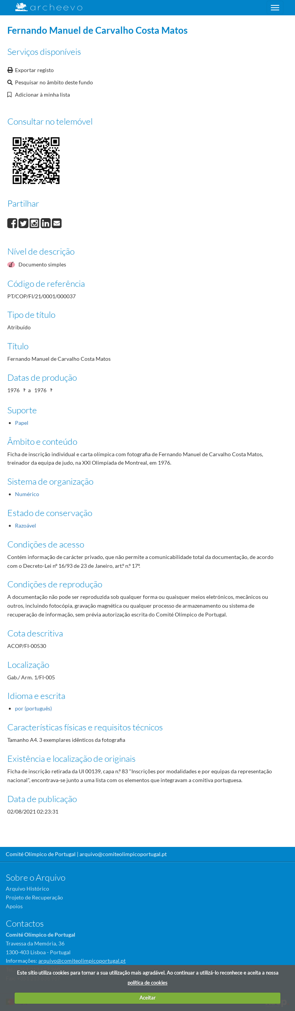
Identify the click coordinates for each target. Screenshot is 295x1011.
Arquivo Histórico (27, 888)
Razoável (25, 525)
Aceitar (147, 998)
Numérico (27, 494)
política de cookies (147, 983)
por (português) (33, 708)
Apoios (14, 906)
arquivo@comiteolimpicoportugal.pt (123, 854)
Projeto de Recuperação (34, 897)
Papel (21, 422)
